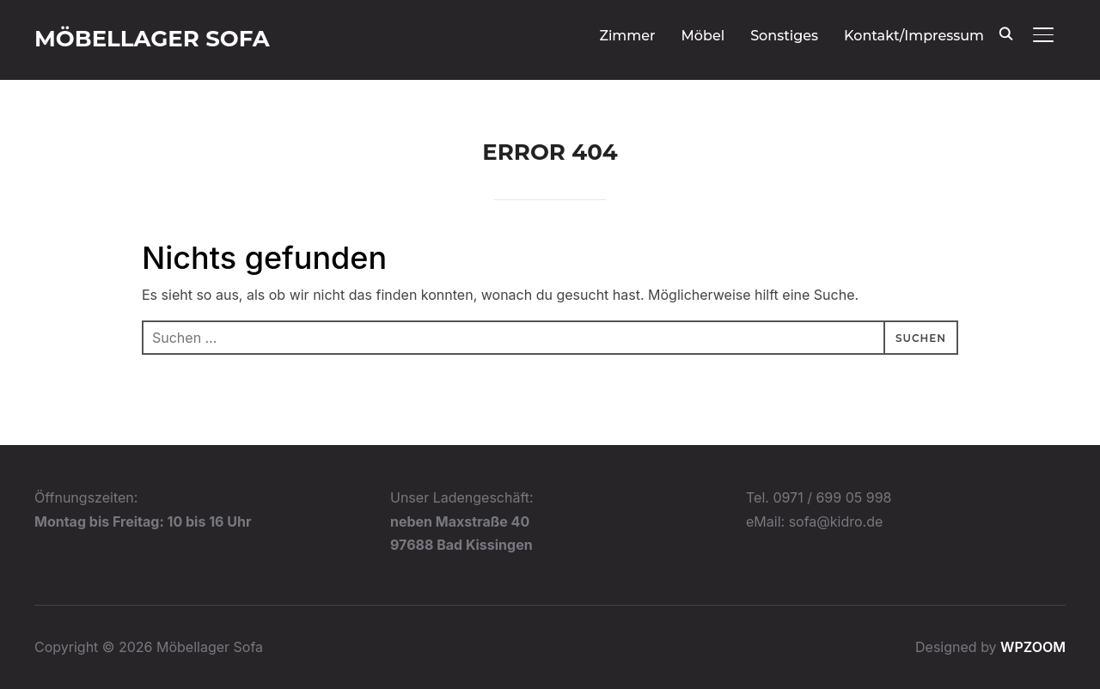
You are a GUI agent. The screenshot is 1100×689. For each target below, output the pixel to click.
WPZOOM (1033, 646)
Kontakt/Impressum (914, 35)
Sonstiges (784, 35)
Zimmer (627, 35)
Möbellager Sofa (152, 38)
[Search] (1005, 32)
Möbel (703, 35)
